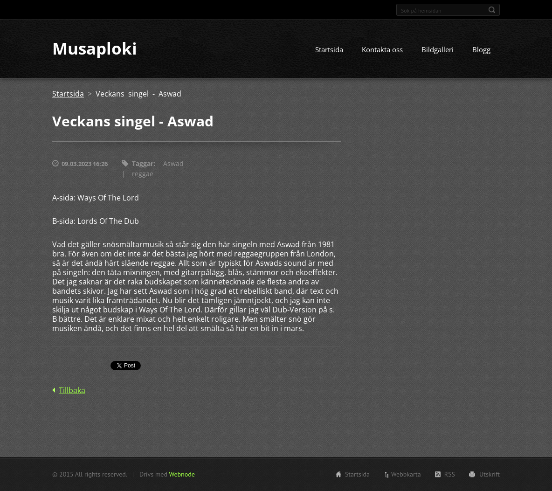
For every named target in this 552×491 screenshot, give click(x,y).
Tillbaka (72, 391)
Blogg (481, 50)
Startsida (329, 50)
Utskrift (489, 474)
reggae (142, 174)
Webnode (181, 474)
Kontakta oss (382, 50)
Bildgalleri (437, 50)
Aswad (173, 163)
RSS (449, 474)
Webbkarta (406, 474)
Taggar (142, 163)
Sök (492, 10)
